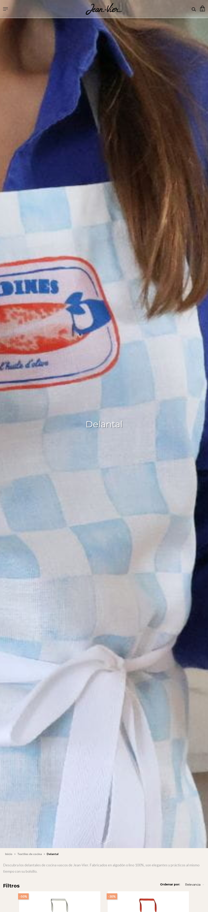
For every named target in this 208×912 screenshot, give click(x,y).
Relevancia (195, 884)
